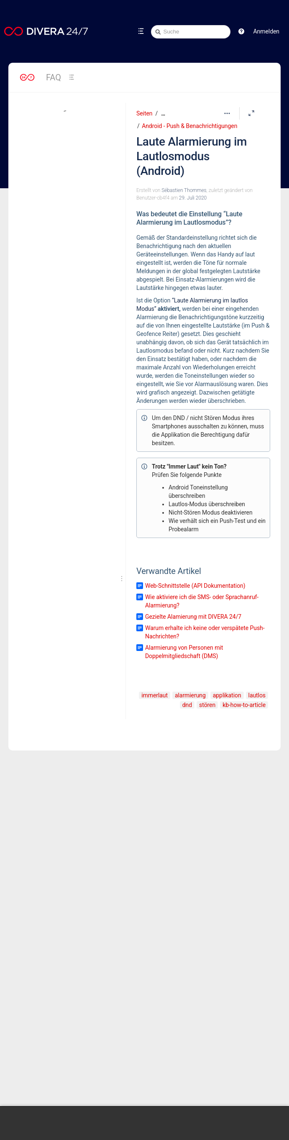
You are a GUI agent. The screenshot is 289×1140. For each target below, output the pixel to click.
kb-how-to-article (244, 705)
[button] (241, 31)
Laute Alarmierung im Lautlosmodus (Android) (191, 156)
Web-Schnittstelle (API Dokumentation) (195, 585)
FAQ (53, 77)
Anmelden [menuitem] (266, 31)
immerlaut (154, 695)
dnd (187, 705)
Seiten (144, 113)
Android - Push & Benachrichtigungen (189, 126)
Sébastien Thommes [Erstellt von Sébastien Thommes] (183, 190)
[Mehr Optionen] (227, 113)
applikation (227, 695)
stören (207, 705)
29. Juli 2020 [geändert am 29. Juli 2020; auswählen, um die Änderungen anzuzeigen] (193, 198)
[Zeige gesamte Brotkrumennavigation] (163, 113)
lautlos (257, 695)
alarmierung (190, 695)
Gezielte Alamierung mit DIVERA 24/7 (193, 616)
